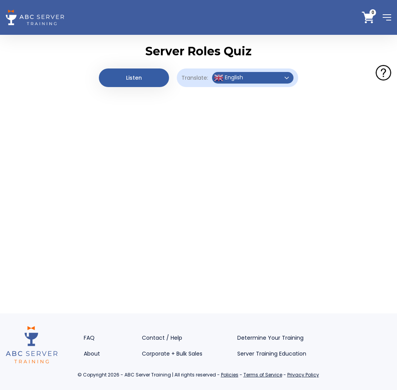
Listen (134, 78)
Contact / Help (162, 338)
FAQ (89, 338)
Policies (229, 374)
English (228, 77)
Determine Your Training (270, 338)
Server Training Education (271, 354)
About (92, 354)
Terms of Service (262, 374)
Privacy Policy (303, 374)
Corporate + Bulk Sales (172, 354)
